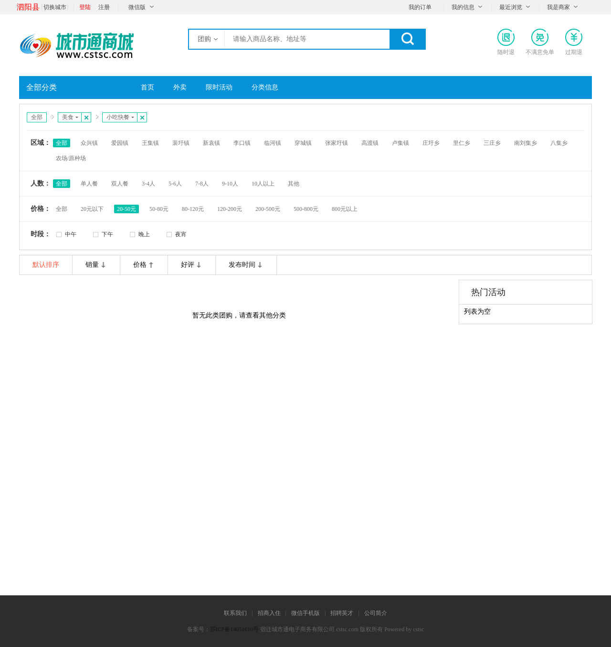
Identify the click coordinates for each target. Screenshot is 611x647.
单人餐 (89, 183)
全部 (36, 117)
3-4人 (148, 183)
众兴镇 (89, 143)
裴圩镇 (181, 143)
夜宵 (181, 234)
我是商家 (558, 7)
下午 (107, 234)
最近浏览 (510, 7)
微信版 (137, 7)
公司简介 (375, 613)
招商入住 (269, 613)
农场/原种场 (71, 158)
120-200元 (229, 209)
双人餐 (119, 183)
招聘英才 (341, 613)
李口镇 (242, 143)
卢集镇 (400, 143)
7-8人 (202, 183)
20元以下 (92, 209)
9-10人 (230, 183)
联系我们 (235, 613)
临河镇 (272, 143)
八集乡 (559, 143)
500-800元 (306, 209)
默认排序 (45, 264)
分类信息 (265, 87)
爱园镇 (119, 143)
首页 (147, 87)
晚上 (144, 234)
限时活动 (219, 87)
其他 (293, 183)
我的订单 (420, 7)
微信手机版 (305, 613)
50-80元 (159, 209)
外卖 (180, 87)
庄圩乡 (431, 143)
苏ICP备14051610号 (234, 629)
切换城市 (54, 7)
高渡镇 (370, 143)
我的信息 (463, 7)
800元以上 (345, 209)
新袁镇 (211, 143)
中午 (70, 234)
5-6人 (175, 183)
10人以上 (263, 183)
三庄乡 (492, 143)
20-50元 (126, 209)
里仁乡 (461, 143)
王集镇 (150, 143)
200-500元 (267, 209)
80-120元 (193, 209)
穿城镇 (303, 143)
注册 (104, 7)
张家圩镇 (336, 143)
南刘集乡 (525, 143)
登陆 (85, 7)
